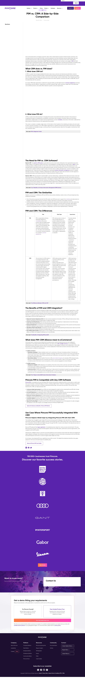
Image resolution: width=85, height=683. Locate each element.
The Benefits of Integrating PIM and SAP (40, 340)
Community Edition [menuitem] (27, 662)
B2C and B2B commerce (63, 349)
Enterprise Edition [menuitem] (27, 656)
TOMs (63, 679)
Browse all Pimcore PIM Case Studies (34, 449)
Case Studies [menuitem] (39, 664)
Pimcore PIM (28, 388)
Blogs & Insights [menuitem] (39, 654)
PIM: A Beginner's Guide (36, 134)
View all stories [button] (42, 571)
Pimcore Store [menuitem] (26, 664)
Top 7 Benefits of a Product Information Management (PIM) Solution (46, 193)
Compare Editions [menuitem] (27, 651)
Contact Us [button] (70, 8)
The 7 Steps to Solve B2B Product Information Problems (43, 380)
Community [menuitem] (53, 648)
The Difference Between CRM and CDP (39, 309)
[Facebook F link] (38, 675)
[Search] (76, 3)
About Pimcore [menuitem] (14, 651)
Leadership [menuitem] (13, 654)
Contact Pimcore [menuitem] (65, 659)
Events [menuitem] (37, 659)
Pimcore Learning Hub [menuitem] (41, 651)
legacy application (41, 433)
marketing (68, 205)
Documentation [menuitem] (53, 651)
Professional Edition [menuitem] (27, 659)
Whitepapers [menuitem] (39, 656)
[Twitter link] (41, 675)
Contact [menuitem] (63, 648)
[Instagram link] (44, 675)
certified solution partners (20, 631)
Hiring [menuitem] (17, 657)
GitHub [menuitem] (51, 654)
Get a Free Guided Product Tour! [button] (42, 626)
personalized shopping (58, 364)
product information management (63, 176)
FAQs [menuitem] (37, 662)
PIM (72, 61)
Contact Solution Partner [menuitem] (67, 652)
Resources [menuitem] (39, 648)
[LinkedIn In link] (47, 675)
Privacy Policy (45, 679)
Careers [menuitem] (12, 657)
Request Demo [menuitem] (65, 655)
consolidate (38, 227)
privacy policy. (58, 631)
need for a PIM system (38, 169)
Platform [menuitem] (25, 648)
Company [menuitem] (14, 648)
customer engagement (70, 82)
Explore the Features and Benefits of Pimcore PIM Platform (38, 411)
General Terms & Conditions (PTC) (55, 679)
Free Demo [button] (77, 8)
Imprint (40, 679)
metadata (60, 122)
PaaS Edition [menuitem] (26, 654)
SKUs (74, 170)
